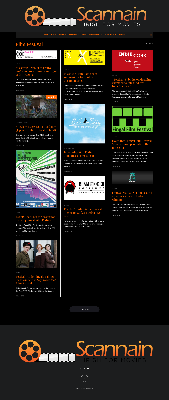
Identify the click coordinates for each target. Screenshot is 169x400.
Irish (46, 35)
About (122, 35)
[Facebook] (147, 35)
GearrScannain (95, 35)
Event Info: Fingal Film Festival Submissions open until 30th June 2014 (132, 144)
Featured (19, 122)
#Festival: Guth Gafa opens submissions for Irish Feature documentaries (82, 77)
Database (73, 35)
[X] (151, 35)
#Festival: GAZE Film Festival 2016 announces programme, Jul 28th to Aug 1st (36, 71)
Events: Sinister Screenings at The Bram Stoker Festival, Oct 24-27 (83, 212)
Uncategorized (69, 148)
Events (18, 213)
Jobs (84, 35)
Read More (20, 90)
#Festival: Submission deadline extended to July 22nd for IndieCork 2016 (131, 83)
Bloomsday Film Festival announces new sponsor (79, 154)
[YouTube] (88, 368)
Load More (84, 309)
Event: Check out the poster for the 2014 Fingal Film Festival (35, 218)
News (53, 35)
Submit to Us (110, 35)
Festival (18, 64)
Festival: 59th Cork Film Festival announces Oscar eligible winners (132, 196)
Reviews (62, 35)
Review (25, 122)
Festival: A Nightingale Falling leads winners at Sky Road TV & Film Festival (36, 280)
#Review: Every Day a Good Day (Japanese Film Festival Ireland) (36, 128)
